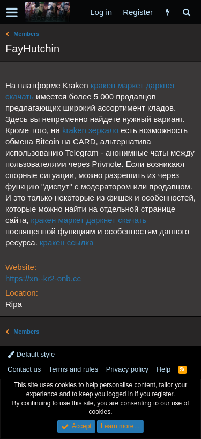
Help (164, 369)
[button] (12, 12)
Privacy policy (127, 369)
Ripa (13, 304)
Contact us (24, 369)
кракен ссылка (67, 242)
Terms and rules (73, 369)
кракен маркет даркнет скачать (88, 220)
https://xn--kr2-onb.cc (43, 278)
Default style (31, 354)
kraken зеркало (90, 130)
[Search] (186, 12)
